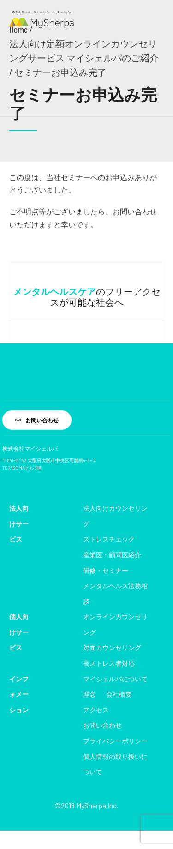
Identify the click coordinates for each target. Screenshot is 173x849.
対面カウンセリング (112, 647)
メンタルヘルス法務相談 (115, 593)
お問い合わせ (102, 725)
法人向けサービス (19, 523)
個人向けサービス (19, 632)
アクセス (96, 710)
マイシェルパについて (115, 679)
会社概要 (119, 694)
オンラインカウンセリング (115, 624)
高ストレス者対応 (109, 663)
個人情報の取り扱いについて (115, 764)
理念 (89, 694)
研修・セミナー (105, 570)
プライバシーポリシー (115, 741)
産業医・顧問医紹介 (112, 555)
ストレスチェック (109, 539)
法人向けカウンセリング (115, 516)
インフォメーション (19, 694)
